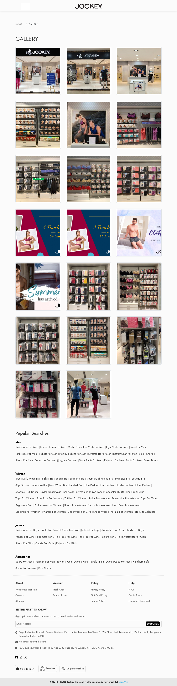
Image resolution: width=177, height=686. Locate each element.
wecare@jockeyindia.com (32, 641)
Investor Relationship (26, 589)
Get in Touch (135, 595)
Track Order (59, 589)
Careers (19, 595)
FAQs (131, 589)
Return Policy (98, 601)
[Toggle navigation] (25, 6)
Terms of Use (60, 595)
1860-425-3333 (56, 648)
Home (18, 24)
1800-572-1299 (26, 648)
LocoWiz (123, 682)
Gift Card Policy (99, 595)
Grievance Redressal (139, 601)
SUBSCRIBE (153, 624)
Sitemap (19, 601)
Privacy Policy (98, 589)
